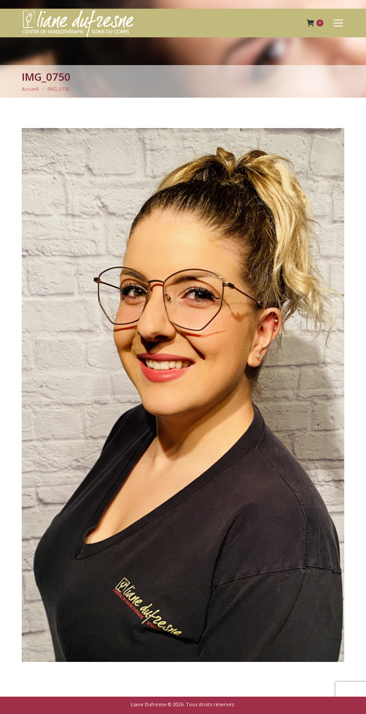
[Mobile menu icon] (338, 23)
